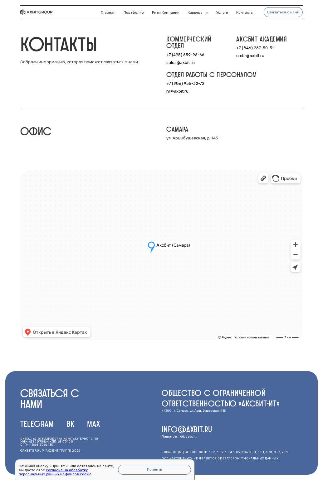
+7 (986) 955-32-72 (185, 83)
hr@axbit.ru (177, 91)
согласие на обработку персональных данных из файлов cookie (55, 472)
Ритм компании (165, 12)
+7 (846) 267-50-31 (255, 48)
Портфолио (134, 12)
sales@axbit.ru (180, 62)
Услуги (222, 12)
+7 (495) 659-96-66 (185, 54)
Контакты (244, 12)
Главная (108, 12)
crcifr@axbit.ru (250, 55)
